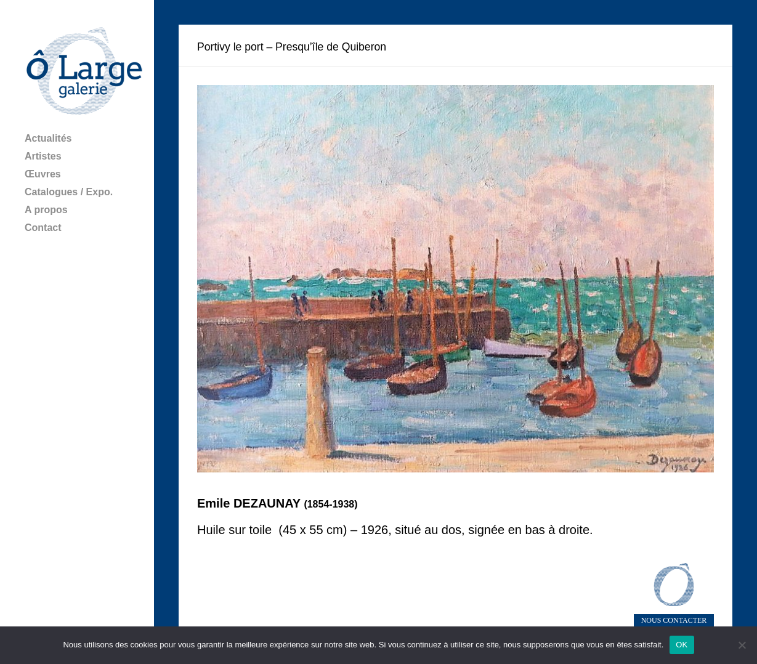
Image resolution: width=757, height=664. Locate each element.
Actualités (48, 138)
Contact (43, 227)
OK (681, 644)
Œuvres (43, 174)
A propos (46, 209)
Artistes (43, 156)
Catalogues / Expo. (69, 192)
